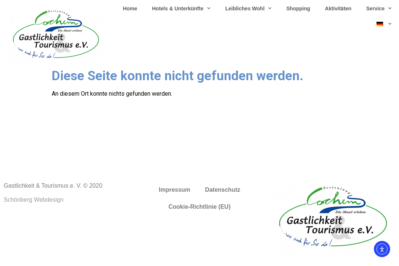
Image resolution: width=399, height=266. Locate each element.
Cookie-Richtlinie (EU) (199, 207)
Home (130, 8)
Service (379, 8)
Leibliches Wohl (248, 8)
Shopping (298, 8)
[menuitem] (384, 24)
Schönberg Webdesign (34, 200)
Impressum (174, 190)
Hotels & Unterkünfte (181, 8)
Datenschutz (222, 190)
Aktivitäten (338, 8)
